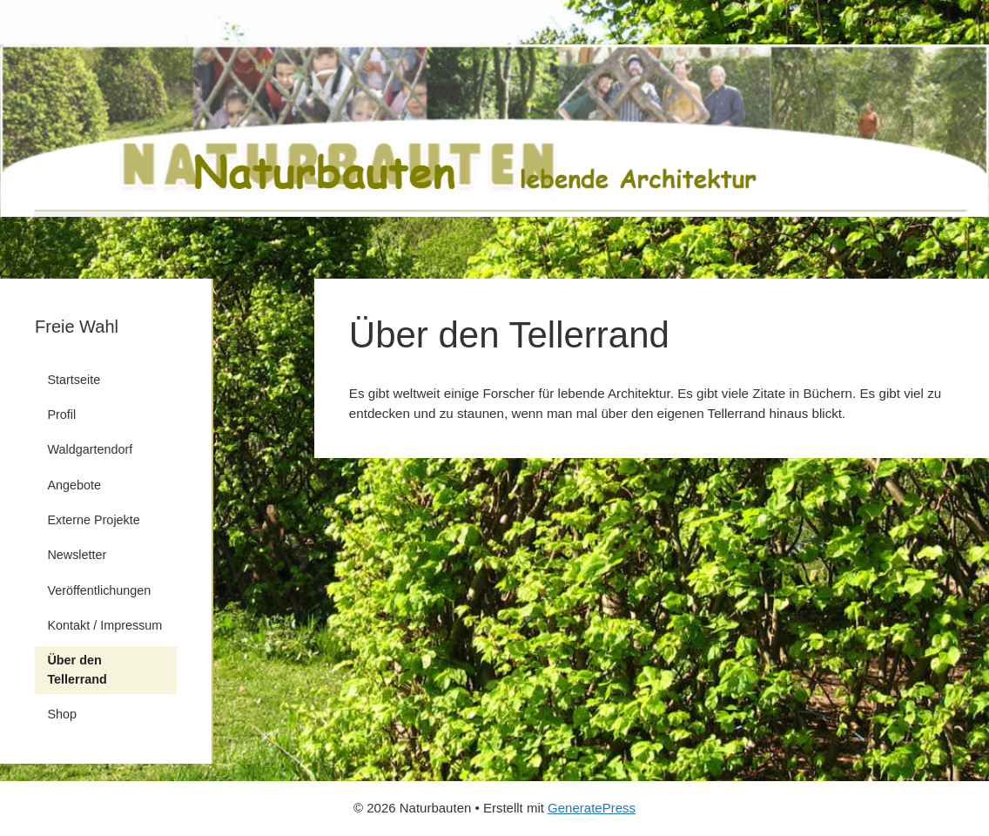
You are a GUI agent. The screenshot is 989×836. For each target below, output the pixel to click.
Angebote (74, 485)
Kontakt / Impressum (104, 625)
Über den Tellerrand (77, 669)
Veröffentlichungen (99, 590)
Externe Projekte (93, 520)
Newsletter (76, 555)
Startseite (73, 380)
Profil (61, 414)
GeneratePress (592, 807)
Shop (62, 714)
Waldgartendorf (89, 449)
